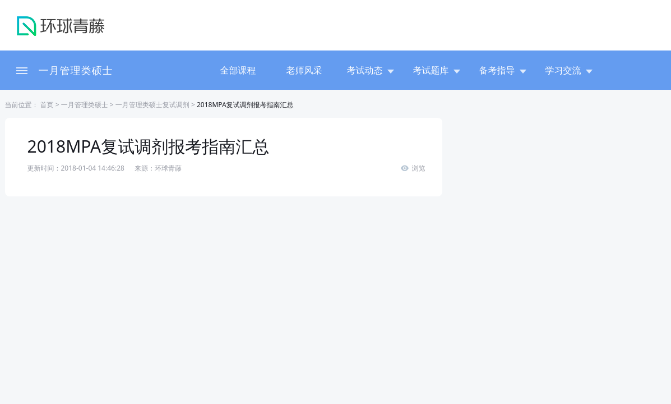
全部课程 (238, 70)
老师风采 (304, 70)
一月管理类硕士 (76, 70)
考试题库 (436, 70)
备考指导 (502, 70)
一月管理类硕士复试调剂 (152, 104)
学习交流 (569, 70)
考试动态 (370, 70)
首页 (46, 104)
